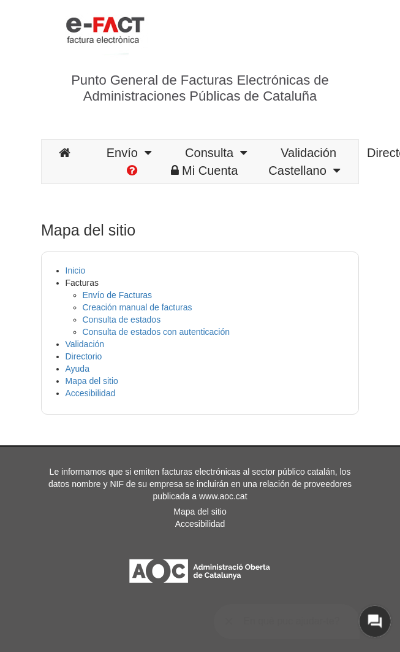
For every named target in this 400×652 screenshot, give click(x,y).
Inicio (76, 270)
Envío (129, 152)
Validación (308, 152)
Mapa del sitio (92, 381)
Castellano (304, 170)
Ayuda (77, 369)
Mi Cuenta (204, 170)
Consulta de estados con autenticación (156, 332)
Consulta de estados (122, 319)
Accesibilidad (91, 393)
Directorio (84, 356)
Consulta (216, 152)
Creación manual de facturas (137, 307)
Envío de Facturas (118, 295)
